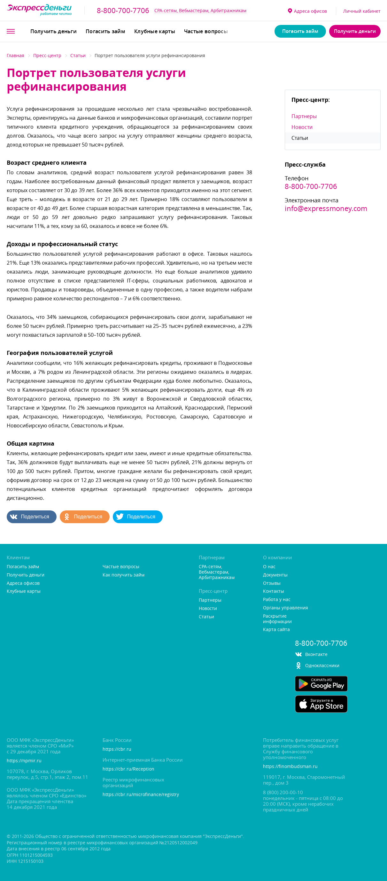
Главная (15, 55)
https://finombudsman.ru (290, 766)
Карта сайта (276, 629)
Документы (275, 575)
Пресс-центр (47, 55)
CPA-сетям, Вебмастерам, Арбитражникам (200, 10)
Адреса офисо (307, 11)
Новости (302, 127)
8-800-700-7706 (123, 10)
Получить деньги (53, 31)
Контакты (273, 591)
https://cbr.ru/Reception (128, 769)
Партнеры (304, 116)
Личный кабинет (362, 11)
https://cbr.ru (117, 749)
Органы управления (285, 608)
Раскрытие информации (277, 619)
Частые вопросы (206, 31)
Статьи (78, 55)
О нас (269, 566)
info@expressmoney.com (326, 208)
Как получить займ (123, 575)
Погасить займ (105, 31)
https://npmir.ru (24, 761)
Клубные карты (154, 31)
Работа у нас (276, 599)
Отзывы (272, 583)
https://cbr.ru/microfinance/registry (141, 794)
